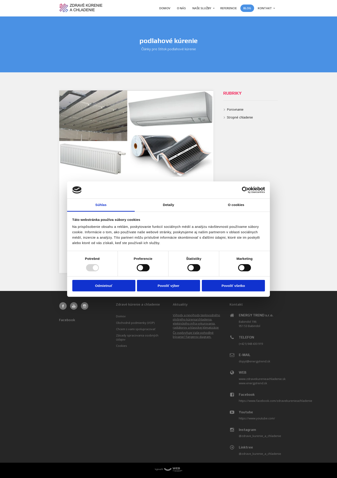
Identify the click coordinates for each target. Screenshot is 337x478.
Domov (121, 316)
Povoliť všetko (233, 286)
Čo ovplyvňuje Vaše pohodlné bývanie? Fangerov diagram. (193, 335)
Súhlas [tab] (101, 205)
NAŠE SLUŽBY (201, 8)
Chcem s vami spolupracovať (135, 329)
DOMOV (164, 8)
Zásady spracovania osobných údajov (137, 337)
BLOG (247, 8)
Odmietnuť (103, 286)
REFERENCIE (228, 8)
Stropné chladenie (240, 117)
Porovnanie (235, 109)
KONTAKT (265, 8)
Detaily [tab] (168, 205)
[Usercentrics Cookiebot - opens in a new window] (245, 190)
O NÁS (181, 8)
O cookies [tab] (236, 205)
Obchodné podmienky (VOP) (135, 323)
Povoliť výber (168, 286)
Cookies (121, 346)
